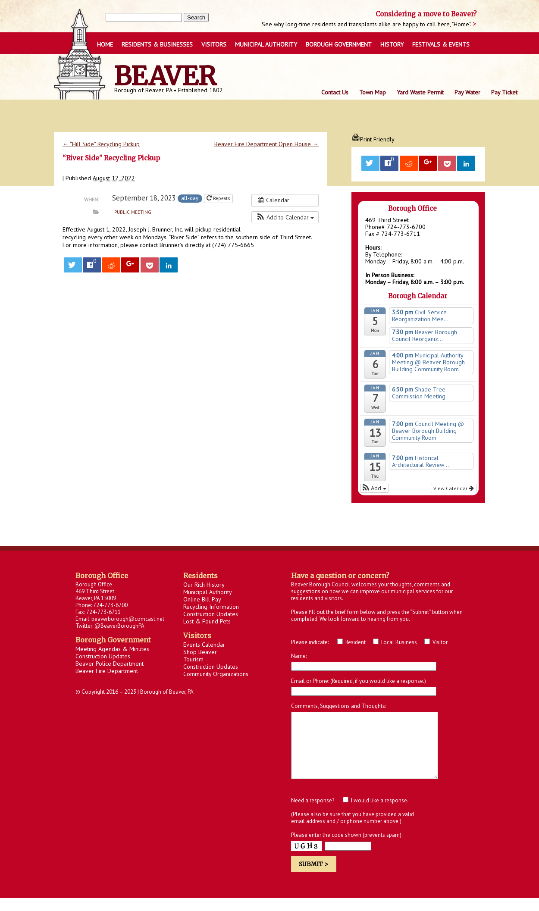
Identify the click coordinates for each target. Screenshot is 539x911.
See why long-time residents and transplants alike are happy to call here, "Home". (367, 24)
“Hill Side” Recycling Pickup (101, 144)
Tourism (193, 659)
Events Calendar (204, 644)
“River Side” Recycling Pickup (111, 158)
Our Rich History (204, 585)
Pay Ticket (504, 92)
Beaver (165, 76)
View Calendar (453, 488)
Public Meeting (132, 212)
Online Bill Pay (202, 599)
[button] (285, 217)
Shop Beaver (200, 652)
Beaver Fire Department (106, 671)
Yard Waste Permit (420, 92)
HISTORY (392, 44)
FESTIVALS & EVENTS (441, 44)
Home (105, 44)
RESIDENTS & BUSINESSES (157, 44)
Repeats (219, 198)
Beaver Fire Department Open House (266, 144)
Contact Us (334, 92)
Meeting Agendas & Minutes (112, 649)
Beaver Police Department (109, 663)
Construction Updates (102, 656)
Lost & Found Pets (207, 621)
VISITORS (213, 44)
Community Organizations (215, 674)
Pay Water (467, 92)
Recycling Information (211, 606)
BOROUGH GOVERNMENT (339, 44)
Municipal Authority (266, 44)
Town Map (372, 92)
